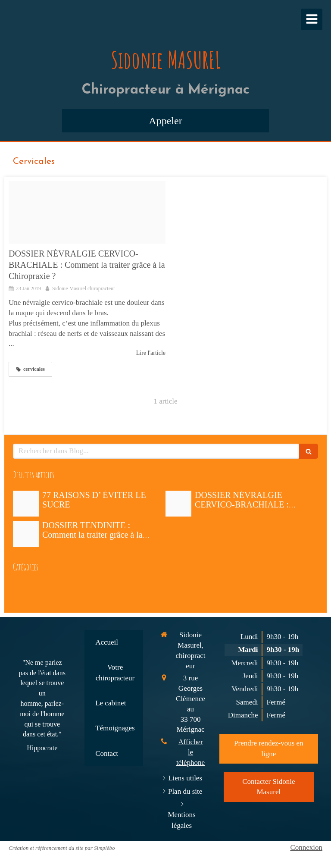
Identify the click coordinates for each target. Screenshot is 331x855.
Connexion (306, 847)
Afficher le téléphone (190, 752)
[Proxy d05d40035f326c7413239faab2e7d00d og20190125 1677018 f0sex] (26, 504)
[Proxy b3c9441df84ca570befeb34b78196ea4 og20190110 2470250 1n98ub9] (26, 534)
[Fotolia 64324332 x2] (87, 212)
